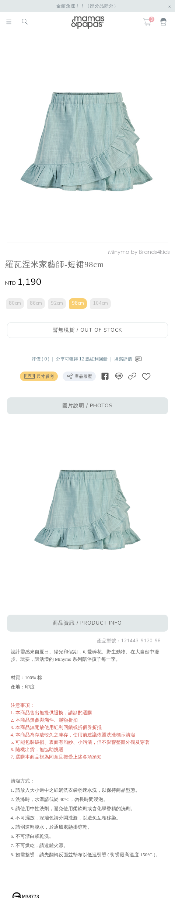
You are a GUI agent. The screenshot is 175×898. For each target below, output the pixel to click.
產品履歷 (79, 376)
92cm (57, 303)
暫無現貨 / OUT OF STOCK (87, 330)
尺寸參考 (39, 376)
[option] (86, 138)
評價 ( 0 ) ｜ (44, 359)
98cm (78, 303)
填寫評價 (128, 359)
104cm (100, 303)
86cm (36, 303)
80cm (15, 303)
